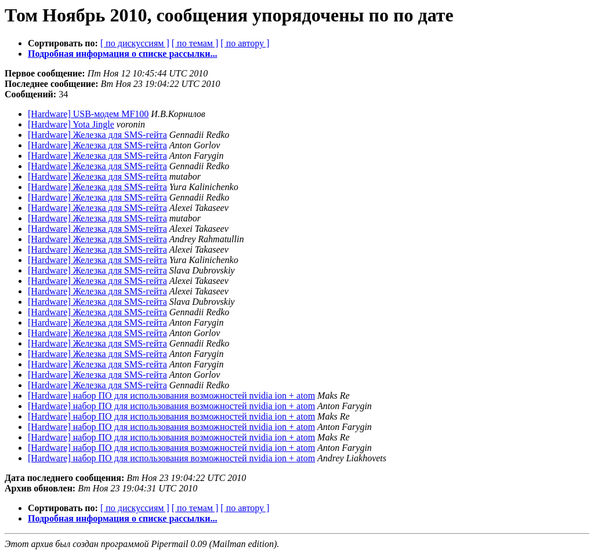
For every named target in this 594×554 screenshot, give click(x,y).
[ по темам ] (195, 43)
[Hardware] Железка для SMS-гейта (97, 135)
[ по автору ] (244, 43)
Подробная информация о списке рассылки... (122, 54)
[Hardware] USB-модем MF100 (88, 114)
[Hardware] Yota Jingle (71, 124)
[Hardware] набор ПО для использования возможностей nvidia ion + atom (171, 395)
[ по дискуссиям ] (134, 43)
